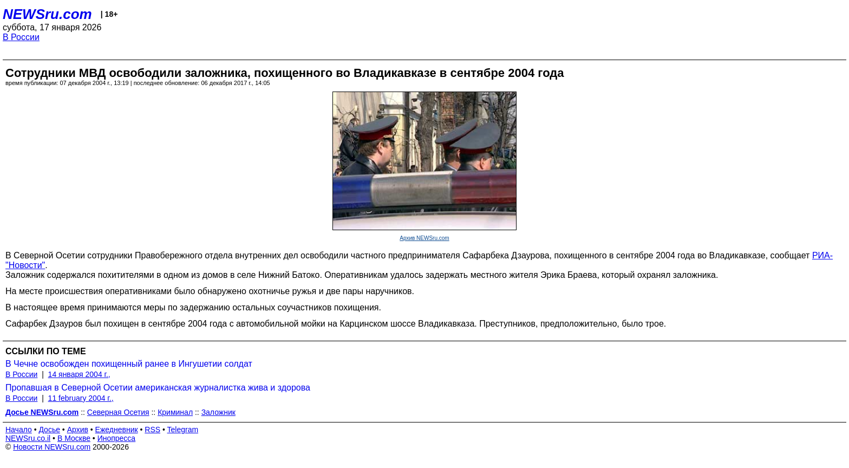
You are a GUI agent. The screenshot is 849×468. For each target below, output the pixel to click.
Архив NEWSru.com (424, 238)
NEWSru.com (47, 14)
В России (21, 37)
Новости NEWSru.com (51, 447)
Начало (18, 429)
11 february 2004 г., (81, 398)
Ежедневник (116, 429)
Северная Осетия (118, 412)
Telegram (183, 429)
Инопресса (116, 438)
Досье (49, 429)
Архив (77, 429)
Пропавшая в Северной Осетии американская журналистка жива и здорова (157, 387)
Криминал (175, 412)
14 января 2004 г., (79, 374)
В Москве (73, 438)
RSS (152, 429)
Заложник (218, 412)
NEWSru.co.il (27, 438)
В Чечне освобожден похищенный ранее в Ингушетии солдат (128, 363)
